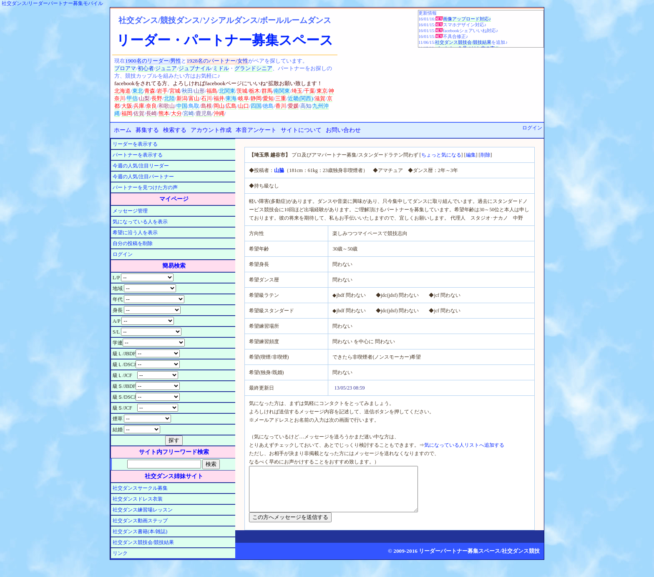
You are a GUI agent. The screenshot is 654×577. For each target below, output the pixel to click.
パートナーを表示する (138, 155)
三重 (280, 98)
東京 (322, 91)
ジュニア (166, 68)
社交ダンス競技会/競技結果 (463, 42)
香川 (280, 106)
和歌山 (166, 106)
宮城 (174, 91)
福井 (219, 98)
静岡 (256, 98)
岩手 (162, 91)
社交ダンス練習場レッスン (143, 510)
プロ (119, 68)
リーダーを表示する (135, 144)
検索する (174, 130)
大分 (176, 113)
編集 (471, 155)
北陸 (169, 98)
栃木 (254, 91)
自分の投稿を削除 (133, 243)
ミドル (221, 68)
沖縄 (219, 113)
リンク (120, 553)
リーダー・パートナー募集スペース (224, 40)
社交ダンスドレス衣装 (138, 499)
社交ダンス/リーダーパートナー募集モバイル (52, 3)
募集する (147, 130)
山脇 (279, 170)
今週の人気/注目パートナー (143, 177)
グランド (245, 68)
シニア (264, 68)
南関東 (282, 91)
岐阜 (243, 98)
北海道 (122, 91)
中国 (181, 106)
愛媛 (293, 106)
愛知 (268, 98)
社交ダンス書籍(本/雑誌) (140, 531)
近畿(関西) (300, 98)
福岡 (126, 113)
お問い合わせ (343, 130)
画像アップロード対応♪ (467, 19)
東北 (137, 91)
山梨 (144, 98)
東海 (231, 98)
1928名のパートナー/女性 (217, 61)
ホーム (122, 130)
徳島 (268, 106)
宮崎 (188, 113)
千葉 (309, 91)
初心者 (146, 68)
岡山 (219, 106)
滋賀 (319, 98)
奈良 (151, 106)
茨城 (241, 91)
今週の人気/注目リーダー (141, 166)
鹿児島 (204, 113)
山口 (243, 106)
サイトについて (301, 130)
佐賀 (138, 113)
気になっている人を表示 (140, 222)
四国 (256, 106)
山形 (199, 91)
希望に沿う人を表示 (135, 232)
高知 (305, 106)
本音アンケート (256, 130)
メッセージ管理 (130, 211)
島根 (206, 106)
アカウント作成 (211, 130)
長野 (156, 98)
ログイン (532, 128)
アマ (130, 68)
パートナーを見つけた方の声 (145, 187)
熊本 (163, 113)
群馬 (267, 91)
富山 (194, 98)
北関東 (227, 91)
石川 (206, 98)
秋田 (187, 91)
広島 (231, 106)
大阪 (126, 106)
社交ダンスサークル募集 (140, 488)
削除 (485, 155)
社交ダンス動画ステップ (140, 521)
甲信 (132, 98)
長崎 (151, 113)
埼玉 (297, 91)
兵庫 (138, 106)
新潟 (181, 98)
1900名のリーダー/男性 (153, 61)
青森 (149, 91)
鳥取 (194, 106)
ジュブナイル (195, 68)
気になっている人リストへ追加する (464, 445)
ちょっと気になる (441, 155)
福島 (211, 91)
